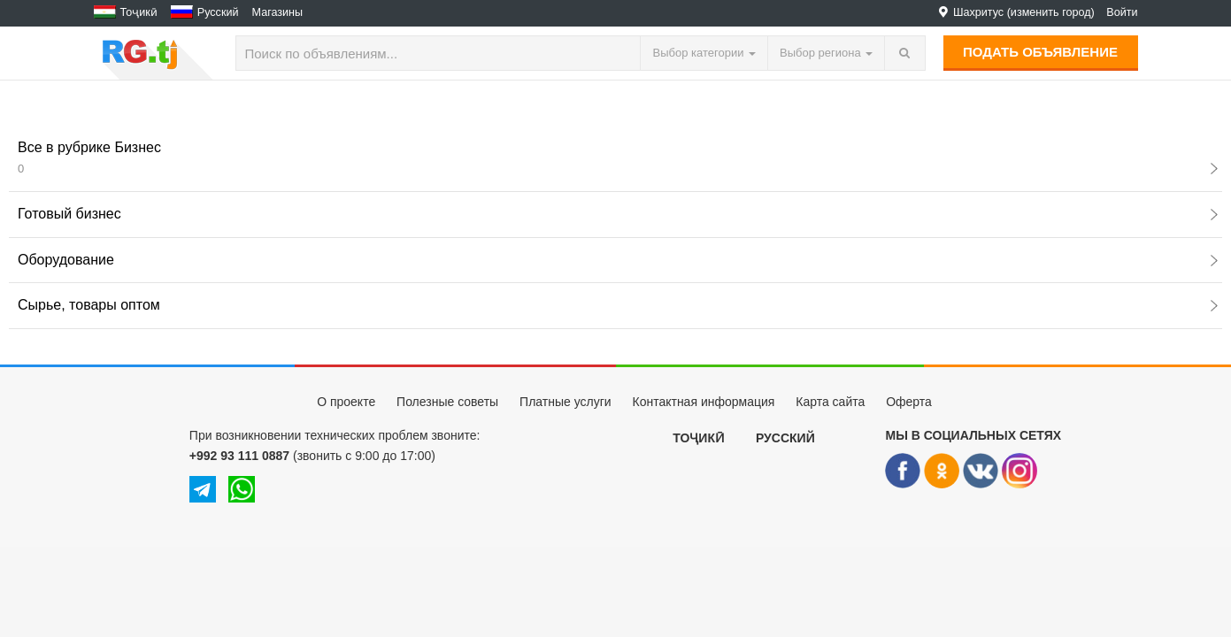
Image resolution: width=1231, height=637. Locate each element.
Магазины (278, 12)
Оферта (909, 402)
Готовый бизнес (618, 213)
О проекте (346, 402)
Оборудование (618, 259)
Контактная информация (703, 402)
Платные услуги (565, 402)
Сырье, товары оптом (618, 304)
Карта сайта (830, 402)
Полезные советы (447, 402)
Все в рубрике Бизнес (618, 157)
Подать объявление (1040, 51)
